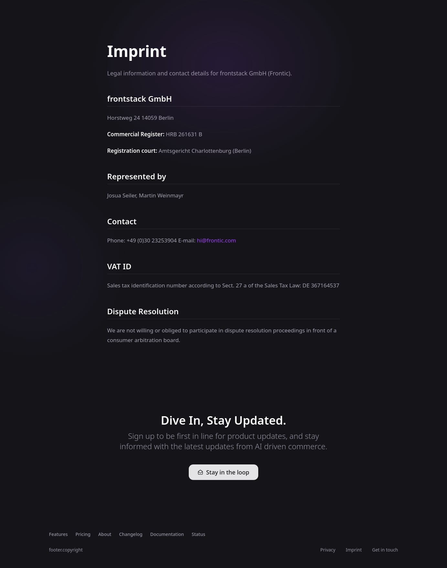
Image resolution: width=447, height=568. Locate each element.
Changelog (130, 534)
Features (58, 534)
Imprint (354, 549)
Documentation (167, 534)
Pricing (83, 534)
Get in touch (385, 549)
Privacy (327, 549)
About (105, 534)
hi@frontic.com (216, 240)
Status (198, 534)
